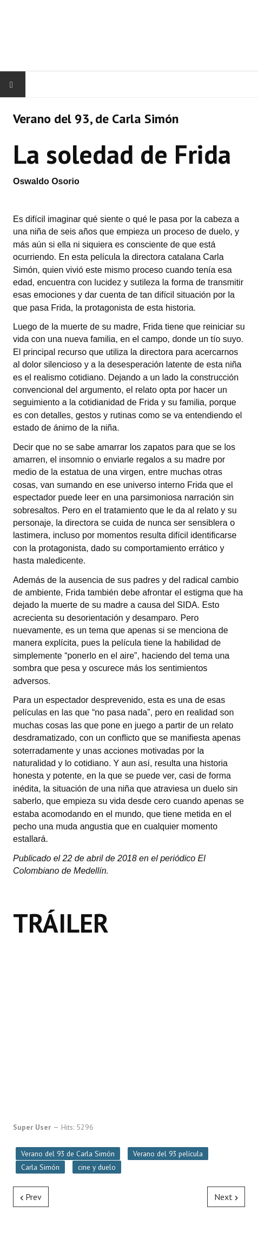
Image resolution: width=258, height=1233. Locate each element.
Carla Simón (40, 1167)
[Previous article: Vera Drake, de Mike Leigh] (31, 1197)
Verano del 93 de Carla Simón (68, 1153)
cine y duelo (97, 1167)
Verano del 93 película (168, 1153)
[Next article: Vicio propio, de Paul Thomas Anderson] (226, 1197)
